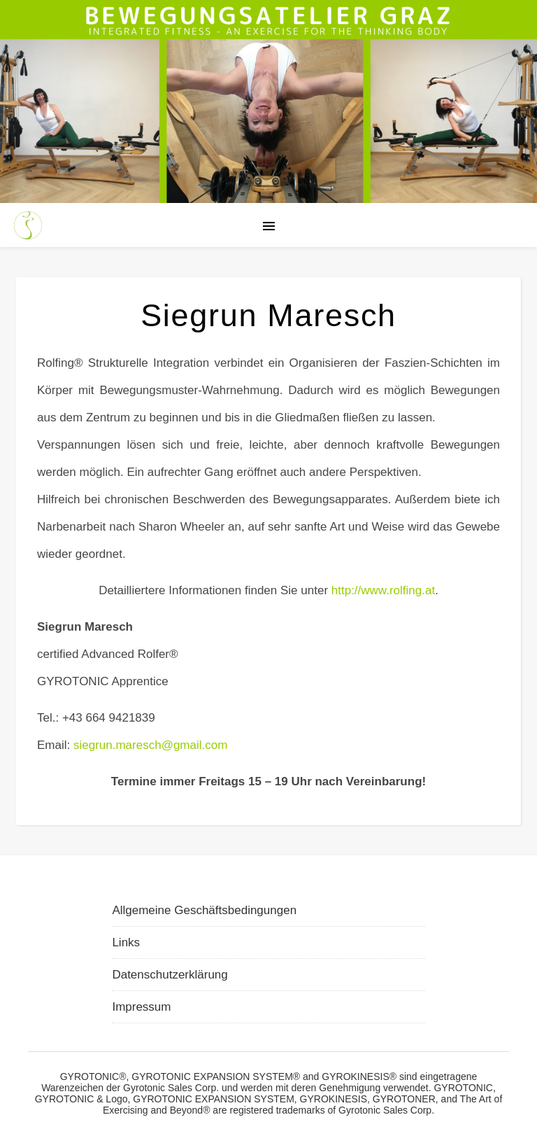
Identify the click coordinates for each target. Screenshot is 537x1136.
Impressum (141, 1007)
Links (126, 942)
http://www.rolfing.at (383, 590)
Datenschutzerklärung (169, 974)
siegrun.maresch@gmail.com (150, 745)
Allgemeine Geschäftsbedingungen (204, 910)
